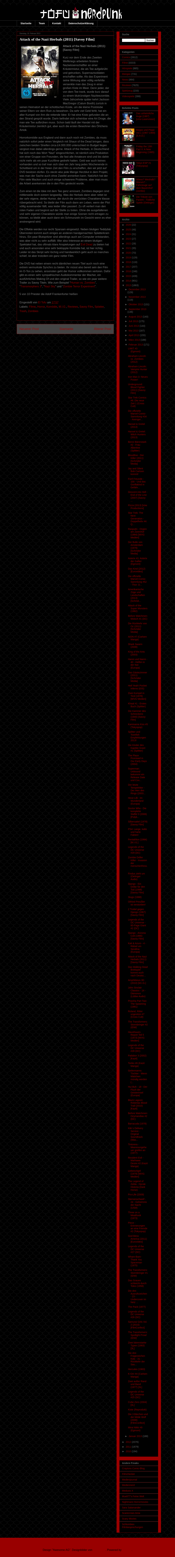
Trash (22, 311)
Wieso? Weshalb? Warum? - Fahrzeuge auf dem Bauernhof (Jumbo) (146, 185)
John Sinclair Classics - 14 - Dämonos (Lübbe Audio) (137, 991)
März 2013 (134, 339)
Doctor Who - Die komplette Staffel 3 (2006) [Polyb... (137, 812)
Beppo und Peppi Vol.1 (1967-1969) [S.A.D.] (145, 133)
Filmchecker (128, 1474)
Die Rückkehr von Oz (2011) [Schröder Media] (137, 627)
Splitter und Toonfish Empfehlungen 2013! (137, 736)
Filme (32, 306)
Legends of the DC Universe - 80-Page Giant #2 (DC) (137, 923)
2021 (129, 248)
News (125, 79)
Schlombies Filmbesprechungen (132, 1526)
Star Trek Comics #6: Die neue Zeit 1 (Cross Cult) (137, 401)
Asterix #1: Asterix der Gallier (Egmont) (137, 561)
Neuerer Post (29, 329)
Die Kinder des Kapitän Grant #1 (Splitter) (136, 748)
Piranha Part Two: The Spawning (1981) (137, 1004)
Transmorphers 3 (30, 286)
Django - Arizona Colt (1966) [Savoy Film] (137, 936)
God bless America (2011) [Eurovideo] (137, 1239)
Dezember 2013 (137, 289)
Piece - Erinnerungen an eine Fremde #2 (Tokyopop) (137, 1227)
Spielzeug (127, 90)
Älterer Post (102, 329)
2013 (129, 285)
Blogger (126, 1549)
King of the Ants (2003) (136, 653)
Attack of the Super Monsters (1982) (137, 608)
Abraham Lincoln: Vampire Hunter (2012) (137, 369)
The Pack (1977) (137, 1306)
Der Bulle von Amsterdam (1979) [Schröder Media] (135, 548)
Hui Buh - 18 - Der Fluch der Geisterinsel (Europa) (137, 1091)
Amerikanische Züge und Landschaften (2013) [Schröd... (136, 595)
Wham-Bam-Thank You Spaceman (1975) (135, 1261)
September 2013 (137, 309)
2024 (129, 234)
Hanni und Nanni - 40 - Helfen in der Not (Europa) (137, 663)
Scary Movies (129, 1518)
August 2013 (136, 316)
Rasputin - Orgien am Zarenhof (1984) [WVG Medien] (137, 533)
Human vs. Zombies (83, 282)
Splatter (99, 306)
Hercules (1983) (136, 1369)
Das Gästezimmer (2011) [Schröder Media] (137, 676)
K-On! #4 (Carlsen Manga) (137, 1375)
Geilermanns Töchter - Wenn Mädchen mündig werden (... (137, 1076)
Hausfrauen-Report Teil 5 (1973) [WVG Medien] (136, 1036)
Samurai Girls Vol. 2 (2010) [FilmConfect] (137, 1324)
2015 (129, 276)
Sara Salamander (131, 1507)
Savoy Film (86, 306)
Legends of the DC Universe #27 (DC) (136, 1249)
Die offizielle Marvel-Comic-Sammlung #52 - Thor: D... (137, 580)
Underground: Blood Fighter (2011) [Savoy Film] (136, 388)
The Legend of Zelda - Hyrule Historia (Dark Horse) (137, 1185)
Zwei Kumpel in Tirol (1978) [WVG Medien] (137, 696)
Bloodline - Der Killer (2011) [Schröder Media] (136, 459)
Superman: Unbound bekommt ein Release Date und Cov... (136, 774)
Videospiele (128, 96)
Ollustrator (99, 1549)
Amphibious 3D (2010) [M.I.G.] (137, 981)
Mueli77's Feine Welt (133, 1496)
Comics (126, 57)
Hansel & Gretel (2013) (136, 425)
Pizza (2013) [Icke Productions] (137, 507)
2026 (129, 224)
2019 (129, 257)
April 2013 (134, 335)
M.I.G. (62, 306)
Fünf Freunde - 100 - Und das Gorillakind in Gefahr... (137, 483)
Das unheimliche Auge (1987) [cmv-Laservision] (145, 116)
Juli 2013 (134, 321)
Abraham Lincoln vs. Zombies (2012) (137, 359)
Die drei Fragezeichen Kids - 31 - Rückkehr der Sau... (136, 1359)
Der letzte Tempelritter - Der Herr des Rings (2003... (136, 789)
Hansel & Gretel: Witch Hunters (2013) (137, 434)
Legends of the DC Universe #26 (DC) (136, 1314)
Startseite (26, 23)
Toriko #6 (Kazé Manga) (136, 1064)
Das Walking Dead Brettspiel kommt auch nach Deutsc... (138, 971)
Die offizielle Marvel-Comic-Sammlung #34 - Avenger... (137, 415)
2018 (129, 262)
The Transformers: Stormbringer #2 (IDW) (138, 1024)
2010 (129, 1451)
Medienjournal (129, 1479)
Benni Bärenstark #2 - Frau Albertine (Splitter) (137, 446)
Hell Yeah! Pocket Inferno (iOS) (137, 687)
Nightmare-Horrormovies (135, 1502)
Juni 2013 (134, 325)
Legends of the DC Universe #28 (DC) (136, 1048)
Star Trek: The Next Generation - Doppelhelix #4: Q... (137, 518)
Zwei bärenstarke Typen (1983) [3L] (137, 1345)
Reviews (73, 306)
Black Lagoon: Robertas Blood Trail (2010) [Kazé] (137, 1104)
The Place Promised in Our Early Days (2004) (137, 759)
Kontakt (56, 23)
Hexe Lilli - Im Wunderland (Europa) (135, 801)
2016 (129, 271)
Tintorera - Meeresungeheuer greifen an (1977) (137, 1148)
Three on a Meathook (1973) (134, 1215)
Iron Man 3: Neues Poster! (138, 378)
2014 (129, 280)
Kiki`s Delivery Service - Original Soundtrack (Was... (135, 1134)
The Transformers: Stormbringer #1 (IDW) (138, 1273)
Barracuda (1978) (137, 1123)
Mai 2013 (134, 330)
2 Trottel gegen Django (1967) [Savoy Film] (137, 912)
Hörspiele (127, 68)
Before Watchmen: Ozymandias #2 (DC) (138, 1116)
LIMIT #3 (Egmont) (134, 350)
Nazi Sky (49, 286)
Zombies (33, 311)
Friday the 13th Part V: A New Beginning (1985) (145, 149)
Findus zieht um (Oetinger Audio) (136, 876)
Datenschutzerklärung (80, 23)
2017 (129, 266)
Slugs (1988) (135, 897)
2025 (129, 229)
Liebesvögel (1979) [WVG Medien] (136, 1173)
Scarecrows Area (131, 1513)
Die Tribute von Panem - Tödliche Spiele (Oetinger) (145, 199)
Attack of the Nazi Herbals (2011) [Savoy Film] (137, 959)
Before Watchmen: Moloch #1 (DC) (138, 617)
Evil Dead (86, 244)
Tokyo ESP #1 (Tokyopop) (143, 164)
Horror (41, 306)
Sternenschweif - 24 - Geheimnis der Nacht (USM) (137, 1203)
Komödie (51, 306)
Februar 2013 (136, 344)
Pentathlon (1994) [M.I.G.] (137, 841)
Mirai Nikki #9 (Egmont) (135, 1429)
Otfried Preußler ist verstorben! (137, 903)
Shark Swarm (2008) (135, 645)
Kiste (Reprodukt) (137, 1409)
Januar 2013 (136, 1436)
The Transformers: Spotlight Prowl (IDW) (137, 1335)
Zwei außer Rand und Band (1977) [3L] (137, 1384)
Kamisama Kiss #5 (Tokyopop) (138, 726)
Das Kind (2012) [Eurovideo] (136, 570)
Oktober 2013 (136, 304)
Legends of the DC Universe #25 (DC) (136, 1394)
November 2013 (137, 297)
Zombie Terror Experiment (79, 286)
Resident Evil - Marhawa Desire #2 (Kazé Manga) (138, 1162)
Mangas (126, 74)
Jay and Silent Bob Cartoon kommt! (136, 471)
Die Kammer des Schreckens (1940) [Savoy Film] (137, 715)
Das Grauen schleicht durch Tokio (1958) (137, 1283)
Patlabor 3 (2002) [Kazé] (137, 1057)
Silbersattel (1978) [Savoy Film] (137, 823)
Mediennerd (128, 1485)
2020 (129, 252)
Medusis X (127, 1490)
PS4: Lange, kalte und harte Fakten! (137, 832)
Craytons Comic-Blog (133, 1468)
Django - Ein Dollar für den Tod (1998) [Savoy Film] (136, 888)
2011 (129, 1446)
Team (42, 23)
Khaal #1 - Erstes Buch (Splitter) (137, 705)
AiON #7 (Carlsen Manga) (137, 638)
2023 (129, 238)
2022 (129, 243)
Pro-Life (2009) (136, 1194)
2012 (129, 1442)
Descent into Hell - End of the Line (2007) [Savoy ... (137, 496)
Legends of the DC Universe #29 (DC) (136, 850)
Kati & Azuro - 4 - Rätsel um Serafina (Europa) (137, 947)
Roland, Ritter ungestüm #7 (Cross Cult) (136, 1014)
